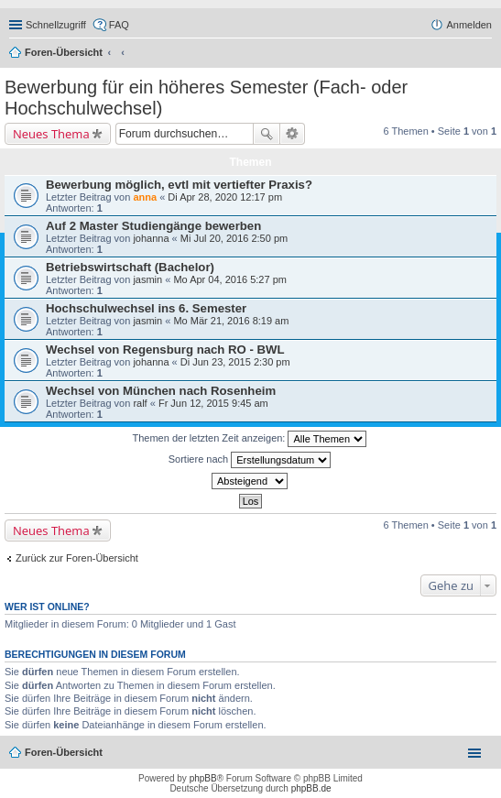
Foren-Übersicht (64, 52)
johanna (151, 238)
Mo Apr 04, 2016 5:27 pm (230, 279)
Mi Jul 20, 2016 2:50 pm (234, 238)
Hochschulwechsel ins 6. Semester (146, 308)
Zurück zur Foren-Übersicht (77, 557)
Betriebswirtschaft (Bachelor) (130, 267)
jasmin (147, 279)
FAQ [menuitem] (119, 24)
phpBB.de (311, 788)
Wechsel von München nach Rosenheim (161, 391)
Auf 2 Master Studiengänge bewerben (153, 226)
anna (145, 196)
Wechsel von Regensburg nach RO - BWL (165, 349)
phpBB (203, 778)
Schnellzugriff (56, 24)
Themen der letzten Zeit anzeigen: (250, 439)
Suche (266, 134)
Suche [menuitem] (486, 54)
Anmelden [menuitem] (469, 24)
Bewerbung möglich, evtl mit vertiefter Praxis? (179, 184)
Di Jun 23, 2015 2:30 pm (235, 361)
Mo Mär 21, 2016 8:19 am (231, 320)
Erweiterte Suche (292, 134)
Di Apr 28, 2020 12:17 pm (225, 196)
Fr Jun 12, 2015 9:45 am (213, 403)
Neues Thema (51, 134)
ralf (140, 403)
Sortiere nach (250, 460)
